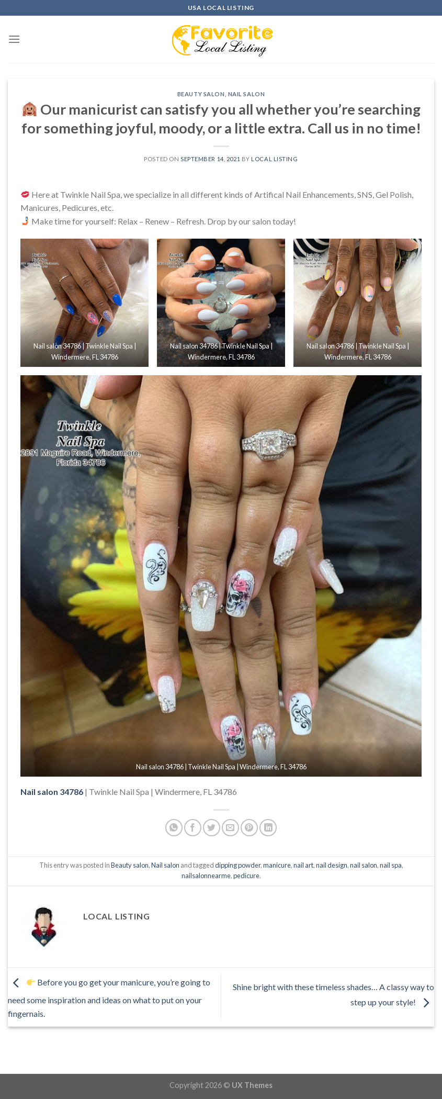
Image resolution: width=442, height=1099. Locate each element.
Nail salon (246, 94)
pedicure (246, 875)
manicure (277, 865)
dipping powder (237, 865)
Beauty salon (201, 94)
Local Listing (274, 158)
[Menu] (14, 39)
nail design (331, 865)
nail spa (391, 865)
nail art (303, 865)
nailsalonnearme (206, 875)
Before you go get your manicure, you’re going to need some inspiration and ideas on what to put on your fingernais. (109, 997)
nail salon (363, 865)
